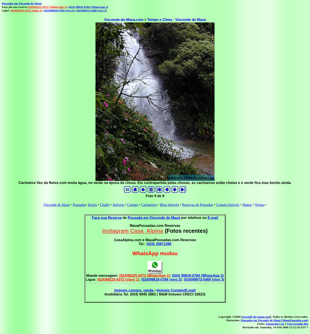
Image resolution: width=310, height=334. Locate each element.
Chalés (105, 205)
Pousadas (79, 205)
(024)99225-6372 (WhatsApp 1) (47, 7)
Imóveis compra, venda (134, 290)
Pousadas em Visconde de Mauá (22, 3)
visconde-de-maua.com (256, 316)
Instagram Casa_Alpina (132, 231)
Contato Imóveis (227, 205)
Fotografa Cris (275, 323)
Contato (132, 205)
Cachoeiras (149, 205)
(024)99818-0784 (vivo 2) (59, 10)
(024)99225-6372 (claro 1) (26, 10)
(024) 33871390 (159, 244)
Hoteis (92, 205)
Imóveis (119, 205)
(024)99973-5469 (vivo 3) (91, 10)
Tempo (259, 205)
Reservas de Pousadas (197, 205)
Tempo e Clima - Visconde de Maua (176, 20)
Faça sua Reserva (106, 218)
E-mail (213, 218)
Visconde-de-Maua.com (123, 20)
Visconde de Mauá (56, 205)
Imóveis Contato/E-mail (176, 290)
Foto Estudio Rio (297, 323)
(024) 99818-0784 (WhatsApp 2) (88, 7)
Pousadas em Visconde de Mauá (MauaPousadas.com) (274, 320)
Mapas (247, 205)
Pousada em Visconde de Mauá (154, 218)
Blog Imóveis (169, 205)
